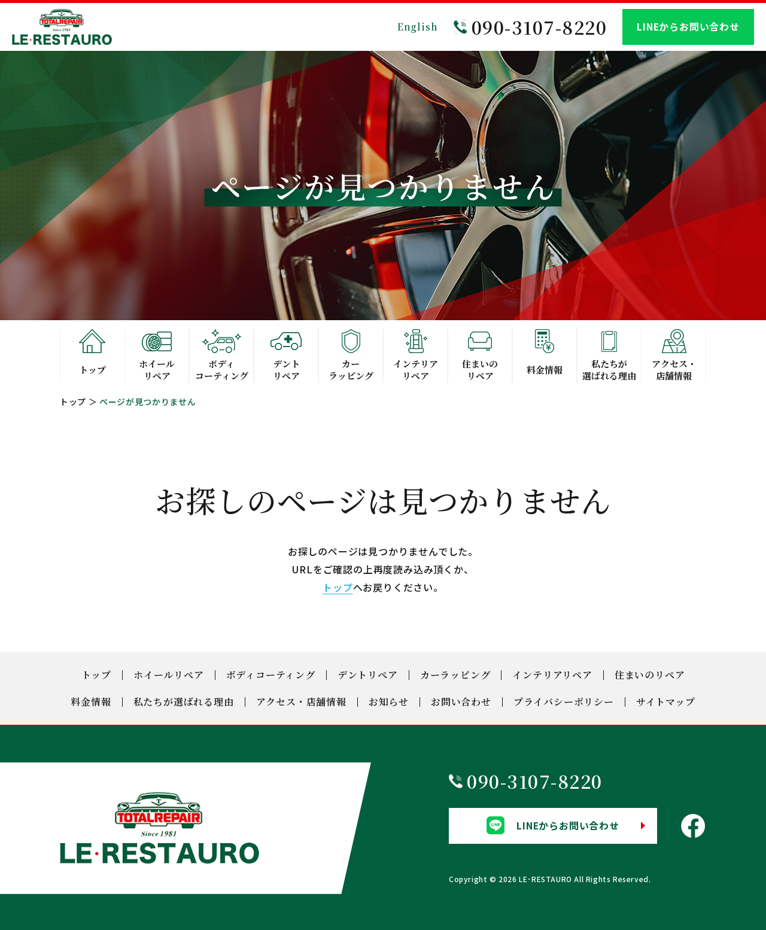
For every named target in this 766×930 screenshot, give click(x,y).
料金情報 (91, 701)
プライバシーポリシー (563, 701)
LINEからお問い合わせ (688, 27)
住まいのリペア (650, 674)
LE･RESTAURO (545, 878)
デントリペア (368, 674)
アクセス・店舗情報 (301, 701)
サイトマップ (665, 701)
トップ (73, 402)
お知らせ (389, 701)
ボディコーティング (270, 674)
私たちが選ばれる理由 (183, 701)
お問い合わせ (461, 701)
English (417, 27)
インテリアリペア (552, 674)
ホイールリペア (168, 674)
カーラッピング (455, 674)
